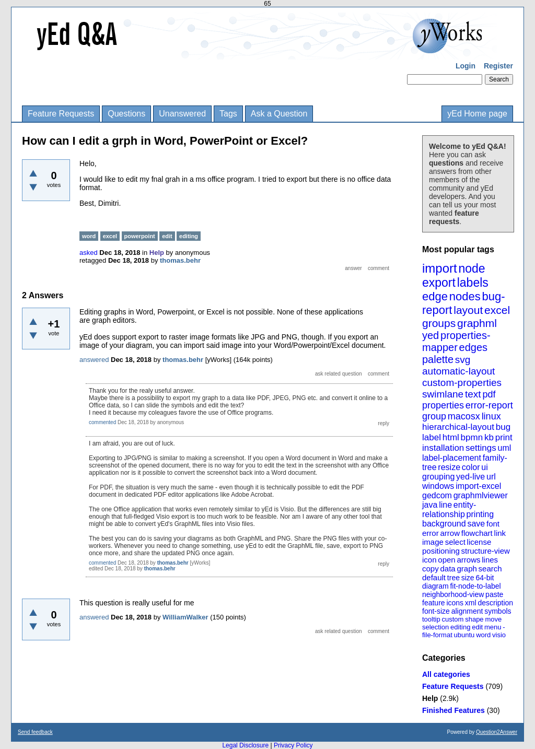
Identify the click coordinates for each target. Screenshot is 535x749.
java (429, 504)
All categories (446, 674)
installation (443, 448)
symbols (497, 611)
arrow (450, 533)
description (495, 603)
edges (473, 347)
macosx (464, 416)
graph (466, 568)
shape (474, 619)
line (445, 504)
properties (443, 405)
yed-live (470, 476)
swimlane (442, 394)
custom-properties (462, 382)
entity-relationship (449, 509)
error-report (489, 405)
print (504, 437)
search (490, 568)
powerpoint (139, 236)
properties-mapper (456, 341)
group (434, 416)
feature (433, 603)
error (430, 533)
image (433, 541)
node (471, 268)
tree (453, 578)
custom (452, 619)
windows (438, 486)
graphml (477, 323)
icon (429, 559)
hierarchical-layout (458, 427)
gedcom (437, 495)
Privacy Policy (293, 745)
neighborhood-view (453, 594)
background (444, 523)
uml (504, 447)
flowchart (477, 533)
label (431, 437)
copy (430, 568)
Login (465, 66)
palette (437, 359)
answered (94, 360)
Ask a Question (279, 113)
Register (498, 66)
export (439, 282)
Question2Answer (496, 732)
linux (491, 416)
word (483, 635)
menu (493, 627)
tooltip (431, 619)
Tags (228, 113)
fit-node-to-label (475, 586)
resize (449, 467)
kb (489, 437)
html (451, 437)
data (447, 568)
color (471, 467)
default (434, 577)
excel (497, 310)
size (467, 578)
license (479, 541)
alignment (467, 611)
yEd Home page (477, 113)
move (493, 619)
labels (473, 282)
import (439, 268)
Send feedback (35, 732)
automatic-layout (458, 371)
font (492, 523)
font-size (436, 611)
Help (430, 698)
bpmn (472, 437)
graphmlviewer (480, 495)
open (446, 559)
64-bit (484, 578)
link (500, 533)
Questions (126, 113)
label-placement (451, 457)
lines (490, 559)
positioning (441, 550)
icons (454, 603)
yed (430, 335)
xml (470, 603)
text (473, 394)
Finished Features (453, 710)
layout (468, 310)
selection (435, 627)
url (491, 476)
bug (503, 427)
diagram (435, 586)
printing (480, 514)
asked (88, 252)
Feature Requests (61, 113)
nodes (465, 296)
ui (484, 467)
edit (477, 627)
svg (463, 359)
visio (499, 635)
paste (494, 594)
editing (460, 627)
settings (481, 448)
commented (102, 422)
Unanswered (182, 113)
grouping (438, 476)
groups (439, 323)
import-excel (478, 486)
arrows (468, 559)
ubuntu (464, 635)
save (476, 523)
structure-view (485, 550)
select (455, 541)
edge (435, 296)
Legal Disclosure (245, 745)
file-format (437, 635)
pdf (488, 394)
